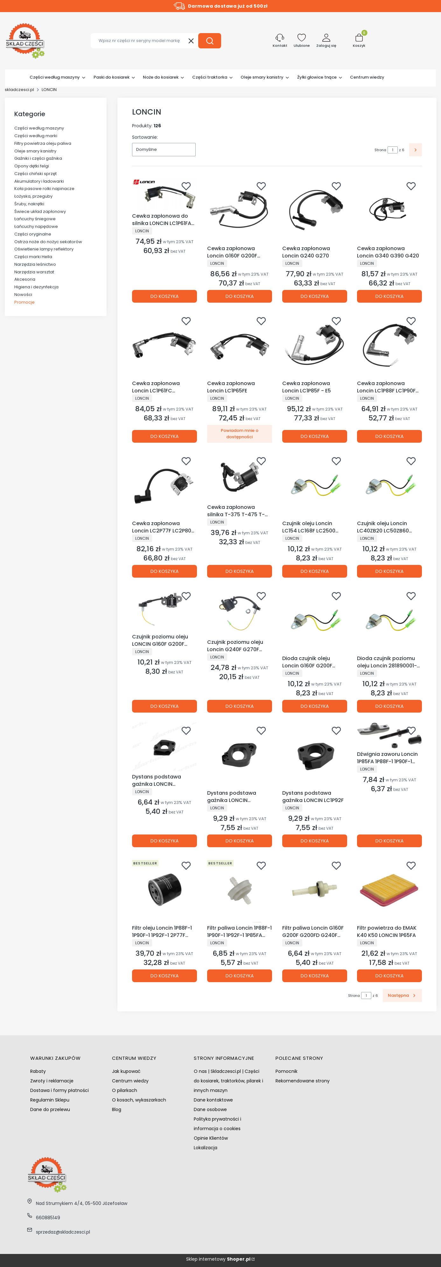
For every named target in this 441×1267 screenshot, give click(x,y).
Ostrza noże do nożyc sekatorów (48, 242)
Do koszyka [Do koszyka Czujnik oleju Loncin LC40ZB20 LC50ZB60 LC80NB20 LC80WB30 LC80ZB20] (389, 571)
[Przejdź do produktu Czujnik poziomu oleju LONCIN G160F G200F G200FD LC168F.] (164, 609)
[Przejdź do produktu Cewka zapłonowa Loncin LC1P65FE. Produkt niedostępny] (239, 345)
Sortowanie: (145, 137)
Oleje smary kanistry (35, 151)
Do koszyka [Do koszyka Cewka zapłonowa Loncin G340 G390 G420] (389, 296)
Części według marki (35, 136)
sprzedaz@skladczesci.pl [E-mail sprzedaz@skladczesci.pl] (63, 1232)
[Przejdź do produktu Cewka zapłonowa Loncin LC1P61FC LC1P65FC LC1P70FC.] (164, 345)
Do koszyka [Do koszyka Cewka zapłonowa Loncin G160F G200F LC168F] (240, 296)
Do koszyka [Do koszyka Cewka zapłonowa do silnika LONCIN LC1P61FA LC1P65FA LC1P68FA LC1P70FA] (164, 296)
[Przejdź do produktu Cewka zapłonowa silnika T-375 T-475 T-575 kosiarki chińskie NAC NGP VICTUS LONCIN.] (239, 477)
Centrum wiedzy (130, 1081)
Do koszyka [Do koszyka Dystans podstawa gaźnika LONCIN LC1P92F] (314, 841)
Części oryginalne (32, 234)
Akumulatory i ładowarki (39, 181)
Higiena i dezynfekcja (36, 287)
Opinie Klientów (211, 1138)
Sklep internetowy (218, 1259)
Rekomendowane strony (303, 1081)
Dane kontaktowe (213, 1100)
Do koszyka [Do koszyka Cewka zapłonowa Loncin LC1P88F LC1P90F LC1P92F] (389, 436)
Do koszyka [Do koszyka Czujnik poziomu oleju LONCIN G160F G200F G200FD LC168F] (164, 706)
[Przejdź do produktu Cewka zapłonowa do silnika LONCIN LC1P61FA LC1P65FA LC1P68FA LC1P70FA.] (164, 194)
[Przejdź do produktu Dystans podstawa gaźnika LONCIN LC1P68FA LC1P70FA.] (164, 746)
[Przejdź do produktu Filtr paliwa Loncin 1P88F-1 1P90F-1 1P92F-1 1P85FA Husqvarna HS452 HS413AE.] (239, 889)
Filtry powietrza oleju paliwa (42, 143)
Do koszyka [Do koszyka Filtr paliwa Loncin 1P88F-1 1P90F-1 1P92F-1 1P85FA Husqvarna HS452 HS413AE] (240, 976)
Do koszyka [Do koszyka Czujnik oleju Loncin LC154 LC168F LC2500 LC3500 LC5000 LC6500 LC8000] (314, 571)
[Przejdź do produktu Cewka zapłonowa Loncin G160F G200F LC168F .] (239, 210)
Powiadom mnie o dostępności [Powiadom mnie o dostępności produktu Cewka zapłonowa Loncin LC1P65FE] (239, 433)
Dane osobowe (210, 1109)
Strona (380, 149)
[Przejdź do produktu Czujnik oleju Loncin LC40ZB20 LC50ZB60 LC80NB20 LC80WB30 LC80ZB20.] (389, 485)
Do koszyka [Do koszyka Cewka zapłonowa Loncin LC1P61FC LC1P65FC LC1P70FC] (164, 436)
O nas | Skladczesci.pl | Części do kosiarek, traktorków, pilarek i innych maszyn (228, 1081)
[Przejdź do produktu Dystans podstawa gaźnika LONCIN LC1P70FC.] (239, 754)
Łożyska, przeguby (33, 196)
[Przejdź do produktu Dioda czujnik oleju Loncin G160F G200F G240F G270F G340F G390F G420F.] (314, 620)
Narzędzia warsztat (34, 272)
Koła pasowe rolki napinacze (44, 189)
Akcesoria (24, 279)
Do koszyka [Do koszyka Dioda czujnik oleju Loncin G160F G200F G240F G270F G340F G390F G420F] (314, 706)
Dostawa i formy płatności (59, 1090)
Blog (116, 1109)
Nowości (23, 295)
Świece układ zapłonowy (40, 211)
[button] (209, 40)
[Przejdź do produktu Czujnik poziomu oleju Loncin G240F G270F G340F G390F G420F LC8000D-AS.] (239, 612)
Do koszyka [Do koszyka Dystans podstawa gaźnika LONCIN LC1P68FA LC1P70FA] (164, 841)
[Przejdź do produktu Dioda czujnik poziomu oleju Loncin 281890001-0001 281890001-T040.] (389, 620)
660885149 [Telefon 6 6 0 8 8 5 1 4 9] (48, 1217)
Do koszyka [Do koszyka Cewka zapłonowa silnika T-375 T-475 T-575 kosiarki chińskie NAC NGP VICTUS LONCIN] (240, 571)
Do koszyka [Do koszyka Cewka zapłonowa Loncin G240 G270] (314, 296)
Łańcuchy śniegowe (35, 219)
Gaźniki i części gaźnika (38, 158)
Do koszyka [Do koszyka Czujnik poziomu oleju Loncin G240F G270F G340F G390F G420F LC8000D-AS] (240, 706)
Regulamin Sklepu (49, 1100)
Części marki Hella (33, 257)
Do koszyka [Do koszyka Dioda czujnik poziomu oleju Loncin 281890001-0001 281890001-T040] (389, 706)
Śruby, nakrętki (29, 204)
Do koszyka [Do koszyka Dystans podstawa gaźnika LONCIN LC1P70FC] (240, 841)
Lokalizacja (205, 1147)
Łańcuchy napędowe (36, 226)
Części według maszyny (39, 128)
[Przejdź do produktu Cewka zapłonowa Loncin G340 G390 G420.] (389, 210)
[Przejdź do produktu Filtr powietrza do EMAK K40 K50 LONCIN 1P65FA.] (389, 889)
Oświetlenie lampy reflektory (44, 249)
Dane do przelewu (50, 1109)
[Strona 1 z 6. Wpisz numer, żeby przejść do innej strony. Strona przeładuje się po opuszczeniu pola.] (393, 149)
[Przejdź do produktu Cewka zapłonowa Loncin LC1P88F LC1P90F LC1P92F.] (389, 345)
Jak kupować (126, 1071)
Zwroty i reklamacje (52, 1081)
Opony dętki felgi (31, 166)
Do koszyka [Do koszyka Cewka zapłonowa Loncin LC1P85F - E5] (314, 436)
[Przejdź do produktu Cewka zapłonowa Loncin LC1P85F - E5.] (314, 345)
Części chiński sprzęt (35, 174)
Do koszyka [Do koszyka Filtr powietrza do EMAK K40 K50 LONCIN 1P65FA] (389, 976)
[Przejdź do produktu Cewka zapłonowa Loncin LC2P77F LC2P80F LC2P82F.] (164, 485)
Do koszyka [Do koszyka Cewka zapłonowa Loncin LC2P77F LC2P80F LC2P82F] (164, 571)
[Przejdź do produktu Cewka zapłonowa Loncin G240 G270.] (314, 210)
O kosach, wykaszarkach (139, 1100)
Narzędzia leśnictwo (35, 264)
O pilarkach (124, 1090)
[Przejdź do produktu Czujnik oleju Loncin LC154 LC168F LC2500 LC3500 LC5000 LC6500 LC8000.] (314, 485)
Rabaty (38, 1071)
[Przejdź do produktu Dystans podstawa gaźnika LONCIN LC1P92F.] (314, 754)
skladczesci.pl (19, 90)
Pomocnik (287, 1071)
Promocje (24, 302)
